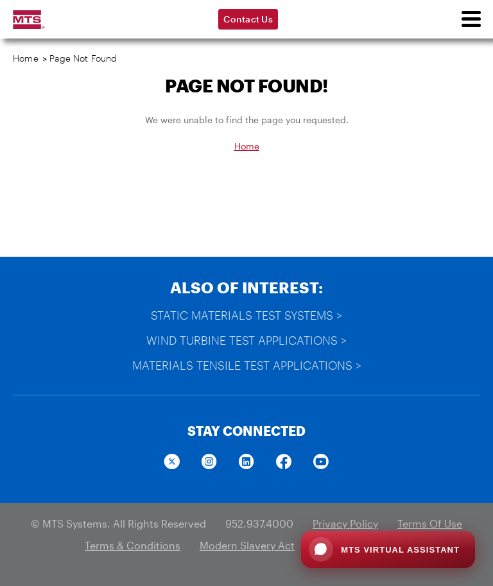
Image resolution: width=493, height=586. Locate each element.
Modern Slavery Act (247, 545)
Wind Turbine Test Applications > (246, 340)
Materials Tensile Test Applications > (246, 365)
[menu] (470, 19)
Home (26, 58)
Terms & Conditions (132, 545)
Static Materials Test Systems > (246, 315)
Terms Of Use (429, 523)
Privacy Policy (345, 523)
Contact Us (248, 18)
